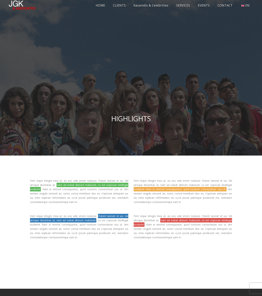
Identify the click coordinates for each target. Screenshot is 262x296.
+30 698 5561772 (131, 256)
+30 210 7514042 (131, 249)
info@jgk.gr (131, 264)
